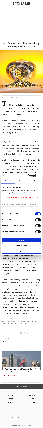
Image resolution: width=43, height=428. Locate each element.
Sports (10, 402)
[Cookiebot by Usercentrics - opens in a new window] (27, 175)
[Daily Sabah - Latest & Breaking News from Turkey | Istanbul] (21, 3)
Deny (21, 251)
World (10, 395)
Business (32, 395)
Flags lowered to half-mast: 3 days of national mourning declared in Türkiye (21, 370)
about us (20, 423)
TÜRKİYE (32, 392)
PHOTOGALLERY (11, 375)
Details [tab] (21, 181)
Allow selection (21, 245)
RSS (38, 423)
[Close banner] (40, 175)
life (3, 341)
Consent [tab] (8, 181)
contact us (30, 423)
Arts (32, 399)
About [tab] (35, 181)
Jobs (5, 423)
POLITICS (11, 392)
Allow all (21, 240)
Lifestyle (10, 399)
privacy (12, 423)
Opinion (32, 402)
